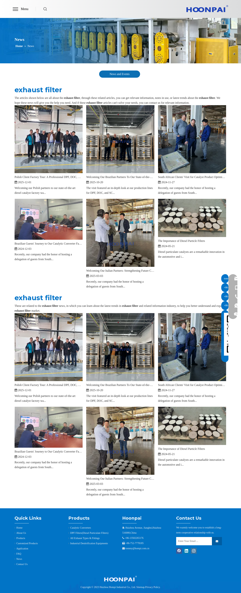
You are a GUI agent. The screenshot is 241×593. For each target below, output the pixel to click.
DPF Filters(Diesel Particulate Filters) (89, 533)
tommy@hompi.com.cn (137, 548)
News (19, 559)
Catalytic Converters (80, 527)
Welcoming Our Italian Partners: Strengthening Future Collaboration (120, 270)
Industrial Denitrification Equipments (89, 543)
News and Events (119, 74)
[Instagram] (194, 551)
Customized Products (27, 543)
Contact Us (22, 564)
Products (20, 538)
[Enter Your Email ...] (193, 541)
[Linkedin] (186, 551)
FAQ (18, 553)
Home (19, 527)
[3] (120, 579)
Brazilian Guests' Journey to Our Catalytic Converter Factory (49, 243)
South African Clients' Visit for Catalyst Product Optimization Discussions (192, 177)
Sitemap (140, 587)
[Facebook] (179, 551)
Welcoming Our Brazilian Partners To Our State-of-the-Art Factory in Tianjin (120, 177)
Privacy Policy (152, 587)
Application (22, 548)
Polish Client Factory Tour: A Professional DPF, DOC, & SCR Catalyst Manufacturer (49, 177)
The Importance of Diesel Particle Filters (181, 240)
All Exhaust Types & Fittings (85, 538)
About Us (21, 533)
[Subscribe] (217, 541)
